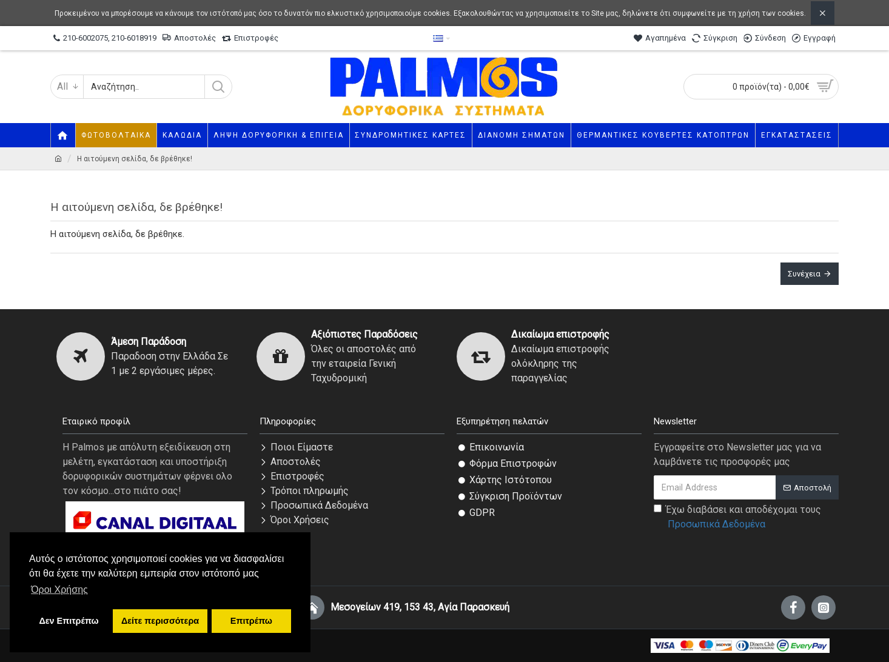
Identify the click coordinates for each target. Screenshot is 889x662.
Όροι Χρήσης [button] (59, 589)
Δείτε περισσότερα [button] (160, 621)
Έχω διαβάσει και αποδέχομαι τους (737, 518)
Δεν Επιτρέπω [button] (68, 621)
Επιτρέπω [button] (251, 621)
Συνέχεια (804, 273)
